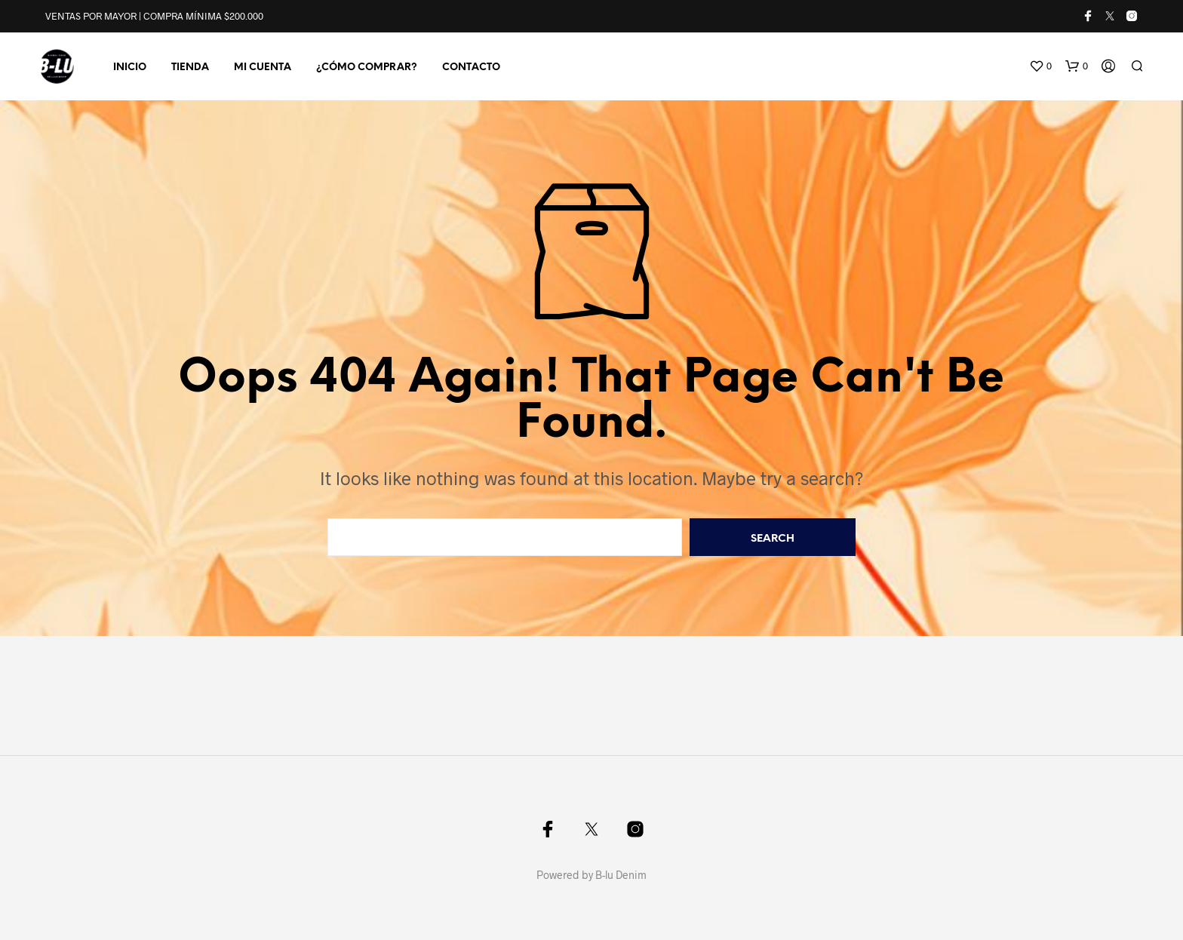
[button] (1040, 66)
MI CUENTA (262, 67)
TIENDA (190, 67)
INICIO (129, 67)
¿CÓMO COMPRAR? (366, 67)
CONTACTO (471, 67)
